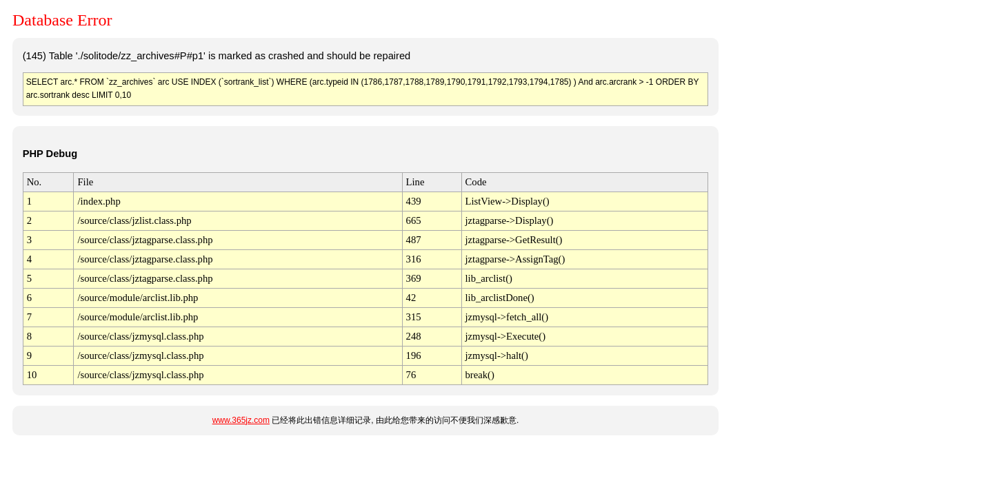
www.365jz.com (241, 420)
